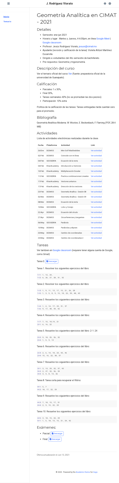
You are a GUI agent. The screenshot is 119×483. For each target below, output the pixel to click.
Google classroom (52, 42)
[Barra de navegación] (8, 4)
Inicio (6, 17)
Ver (70, 73)
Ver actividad (96, 150)
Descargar (52, 261)
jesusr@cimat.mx (88, 46)
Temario (7, 21)
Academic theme (83, 472)
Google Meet (103, 38)
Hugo (95, 472)
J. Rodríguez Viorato (59, 3)
